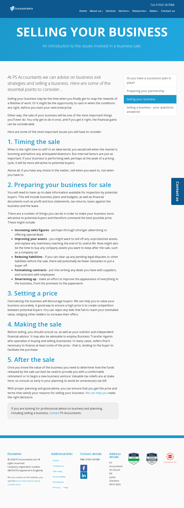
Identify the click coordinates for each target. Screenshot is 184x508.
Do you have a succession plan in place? (149, 80)
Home (83, 11)
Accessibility (59, 476)
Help (65, 487)
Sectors (124, 11)
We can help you (96, 393)
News (154, 11)
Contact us (168, 11)
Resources (139, 11)
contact (54, 413)
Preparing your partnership (145, 91)
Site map (57, 471)
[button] (177, 191)
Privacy (57, 487)
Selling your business (141, 99)
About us (96, 11)
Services (111, 11)
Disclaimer (58, 482)
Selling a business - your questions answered (150, 109)
